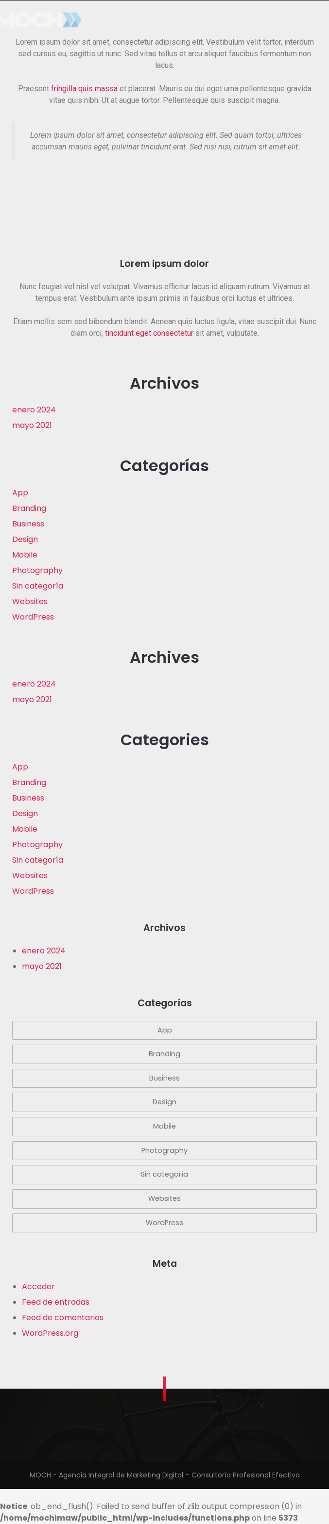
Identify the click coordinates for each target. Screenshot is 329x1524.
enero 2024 (34, 409)
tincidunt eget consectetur (149, 333)
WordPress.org (50, 1333)
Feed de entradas (55, 1302)
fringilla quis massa (84, 88)
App (20, 492)
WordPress (33, 617)
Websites (30, 601)
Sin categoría (37, 585)
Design (25, 539)
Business (28, 523)
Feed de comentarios (63, 1317)
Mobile (24, 554)
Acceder (38, 1286)
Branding (29, 508)
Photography (37, 570)
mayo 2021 (32, 425)
